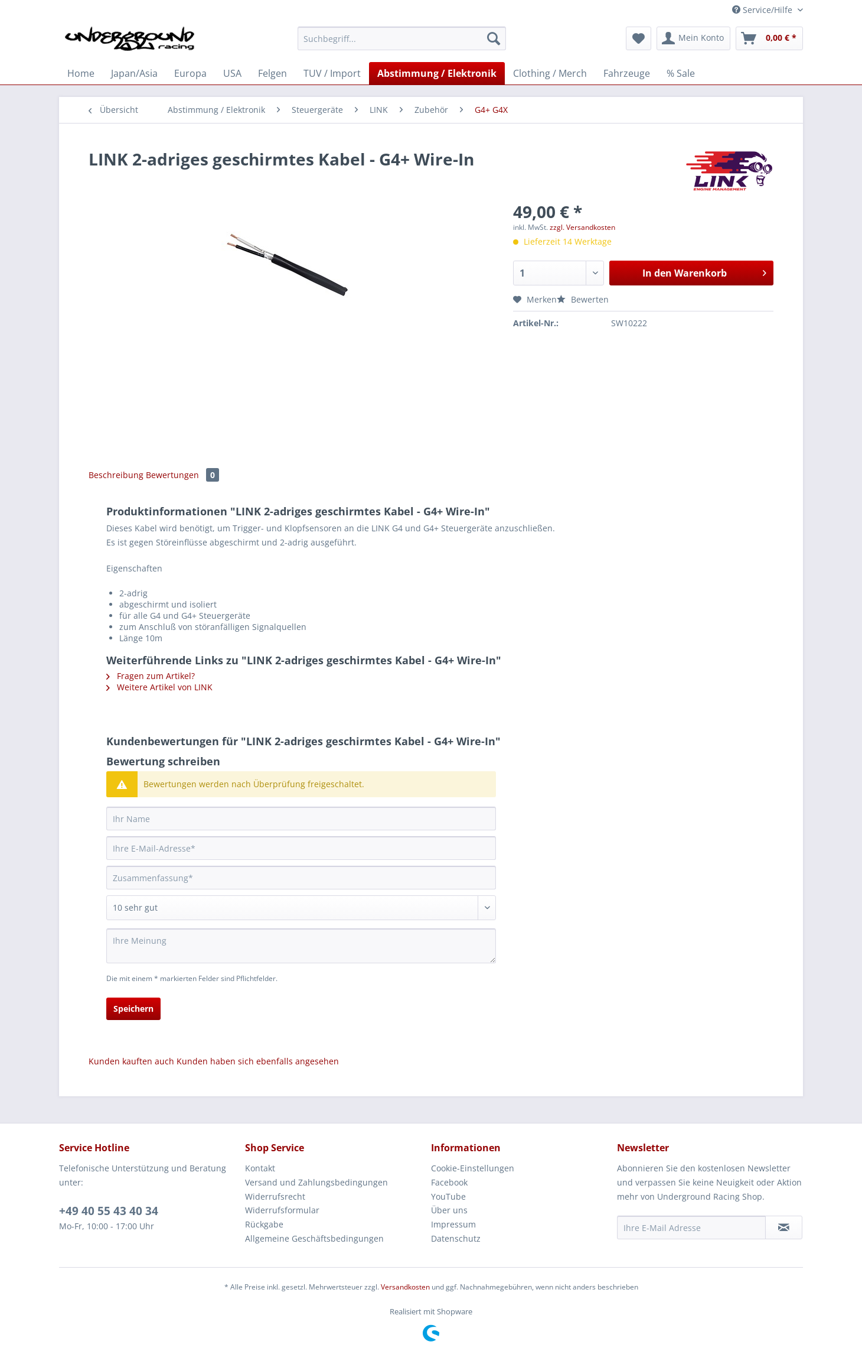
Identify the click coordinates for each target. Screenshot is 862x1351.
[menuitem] (402, 44)
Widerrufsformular (282, 1210)
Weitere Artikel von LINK (159, 687)
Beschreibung (116, 474)
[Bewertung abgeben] (301, 907)
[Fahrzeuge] (626, 73)
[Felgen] (272, 73)
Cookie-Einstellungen (472, 1168)
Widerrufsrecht (275, 1196)
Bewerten (583, 299)
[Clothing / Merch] (550, 73)
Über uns (449, 1210)
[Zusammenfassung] (301, 877)
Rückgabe (264, 1224)
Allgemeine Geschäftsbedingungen (314, 1238)
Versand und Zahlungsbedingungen (316, 1182)
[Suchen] (493, 38)
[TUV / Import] (332, 73)
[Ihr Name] (301, 818)
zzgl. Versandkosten (582, 227)
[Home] (81, 73)
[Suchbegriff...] (402, 38)
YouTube (448, 1196)
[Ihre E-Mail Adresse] (691, 1227)
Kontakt (260, 1168)
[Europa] (190, 73)
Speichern (133, 1008)
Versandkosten (405, 1287)
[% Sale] (680, 73)
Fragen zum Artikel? (150, 675)
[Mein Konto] (693, 38)
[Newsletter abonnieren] (783, 1227)
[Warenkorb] (769, 38)
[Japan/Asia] (134, 73)
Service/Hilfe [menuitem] (763, 9)
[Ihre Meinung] (301, 945)
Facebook (449, 1182)
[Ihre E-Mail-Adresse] (301, 848)
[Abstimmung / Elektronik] (437, 73)
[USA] (232, 73)
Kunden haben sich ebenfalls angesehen (258, 1061)
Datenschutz (456, 1238)
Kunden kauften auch (131, 1061)
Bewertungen (182, 474)
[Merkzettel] (638, 38)
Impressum (453, 1224)
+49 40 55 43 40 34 (108, 1211)
